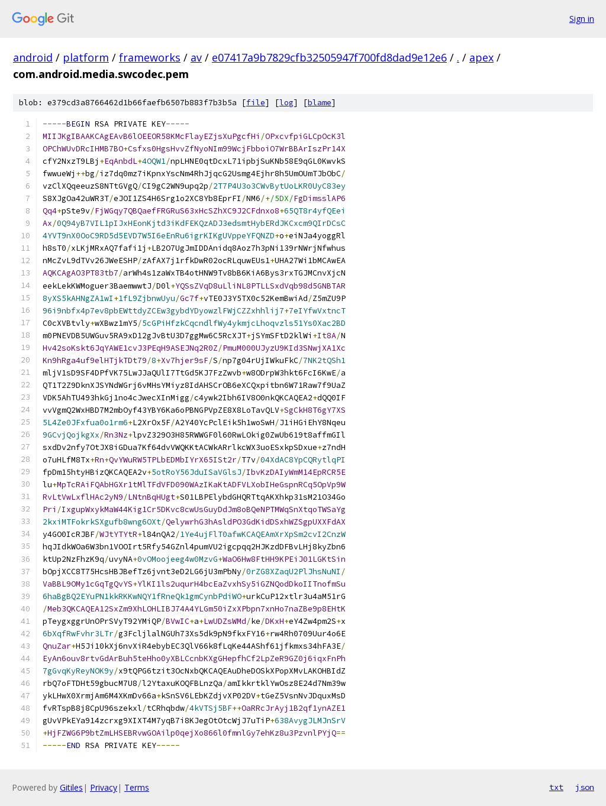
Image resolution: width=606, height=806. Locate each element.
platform (86, 57)
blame (319, 103)
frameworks (149, 57)
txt (556, 787)
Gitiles (71, 787)
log (286, 103)
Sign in (581, 18)
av (196, 57)
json (584, 787)
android (33, 57)
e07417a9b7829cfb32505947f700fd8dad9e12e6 (329, 57)
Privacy (103, 787)
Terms (136, 787)
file (255, 103)
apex (481, 57)
